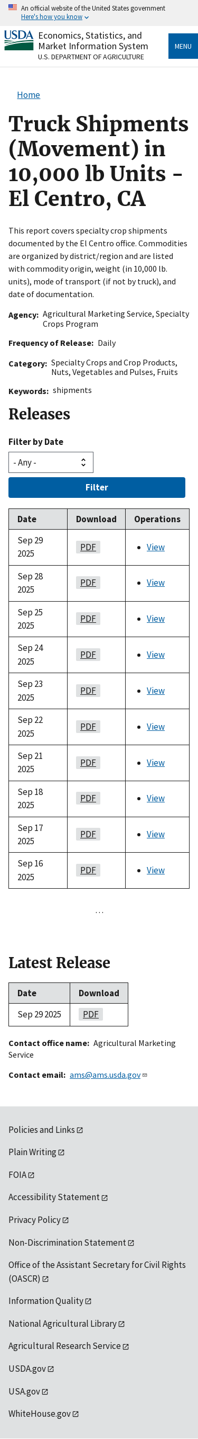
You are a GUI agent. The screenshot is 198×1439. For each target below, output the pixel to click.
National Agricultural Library (62, 1323)
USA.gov (24, 1391)
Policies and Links (41, 1130)
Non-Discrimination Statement (67, 1242)
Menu (183, 46)
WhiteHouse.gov (39, 1413)
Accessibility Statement (54, 1197)
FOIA (17, 1175)
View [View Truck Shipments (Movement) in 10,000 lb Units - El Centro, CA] (156, 547)
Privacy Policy (34, 1220)
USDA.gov (27, 1368)
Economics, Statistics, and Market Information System (93, 40)
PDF (86, 547)
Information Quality (45, 1301)
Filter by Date (35, 442)
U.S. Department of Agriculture (91, 56)
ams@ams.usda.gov (109, 1074)
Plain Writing (32, 1152)
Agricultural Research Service (64, 1346)
